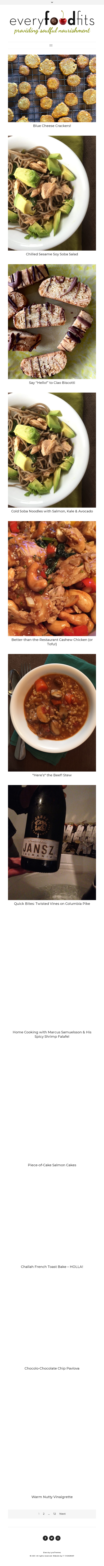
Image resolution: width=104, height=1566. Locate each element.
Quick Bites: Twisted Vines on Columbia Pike (52, 904)
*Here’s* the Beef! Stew (52, 775)
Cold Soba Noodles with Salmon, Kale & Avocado (52, 511)
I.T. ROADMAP (68, 1556)
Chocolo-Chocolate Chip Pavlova (52, 1368)
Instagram (57, 1538)
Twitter (51, 1538)
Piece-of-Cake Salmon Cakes (52, 1165)
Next (62, 1513)
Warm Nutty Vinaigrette (52, 1497)
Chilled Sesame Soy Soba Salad (52, 254)
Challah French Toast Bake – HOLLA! (52, 1267)
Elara (45, 1552)
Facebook (45, 1538)
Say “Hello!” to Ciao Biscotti (52, 383)
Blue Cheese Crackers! (52, 126)
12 (54, 1513)
